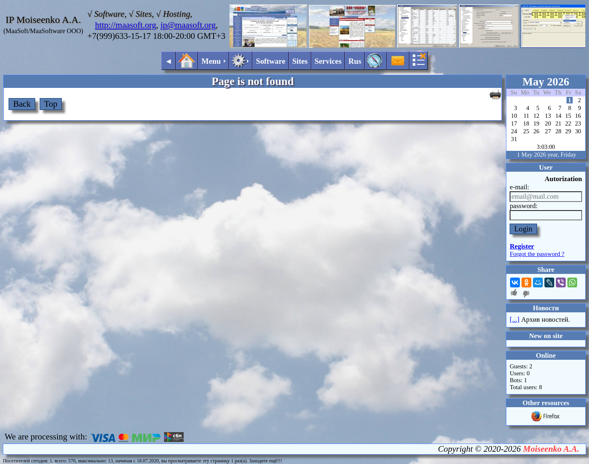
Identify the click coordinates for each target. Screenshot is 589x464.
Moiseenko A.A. (551, 449)
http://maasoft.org (125, 25)
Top (50, 104)
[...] (514, 319)
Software (271, 61)
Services (328, 61)
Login (523, 228)
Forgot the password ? (537, 254)
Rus (355, 61)
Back (22, 104)
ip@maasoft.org (188, 25)
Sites (300, 61)
